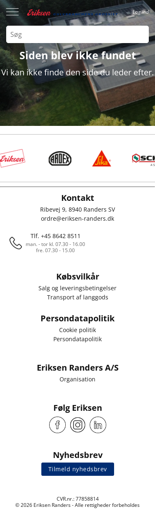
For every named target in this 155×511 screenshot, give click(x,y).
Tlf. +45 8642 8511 (56, 236)
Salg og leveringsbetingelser (77, 288)
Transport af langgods (77, 297)
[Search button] (140, 34)
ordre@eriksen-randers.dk (77, 218)
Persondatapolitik (77, 339)
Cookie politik (77, 330)
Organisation (77, 379)
